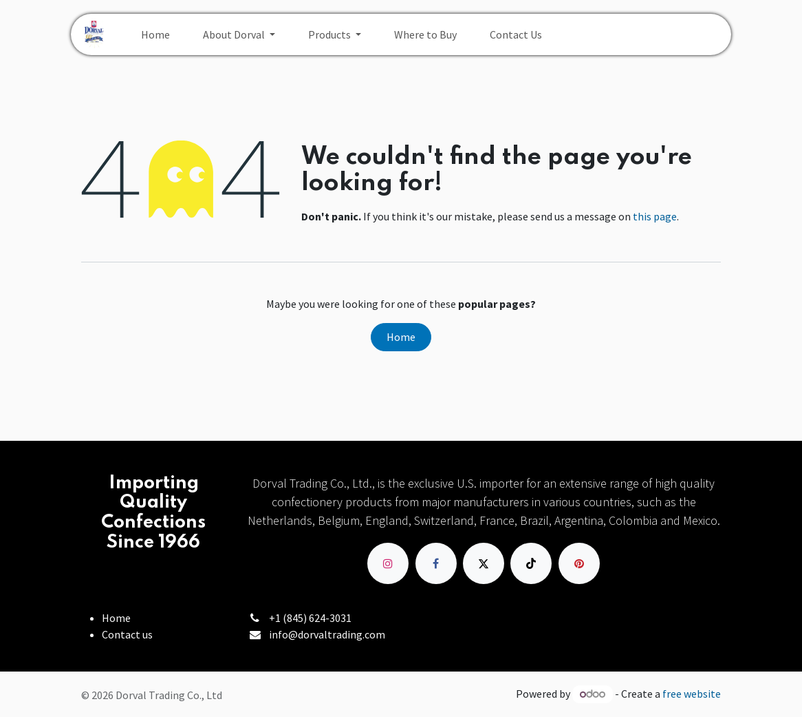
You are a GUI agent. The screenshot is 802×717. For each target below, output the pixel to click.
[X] (483, 563)
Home (401, 337)
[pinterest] (579, 563)
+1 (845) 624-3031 (310, 618)
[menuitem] (155, 34)
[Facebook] (436, 563)
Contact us (127, 634)
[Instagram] (388, 563)
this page (655, 216)
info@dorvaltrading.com (327, 634)
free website (691, 693)
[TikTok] (531, 563)
